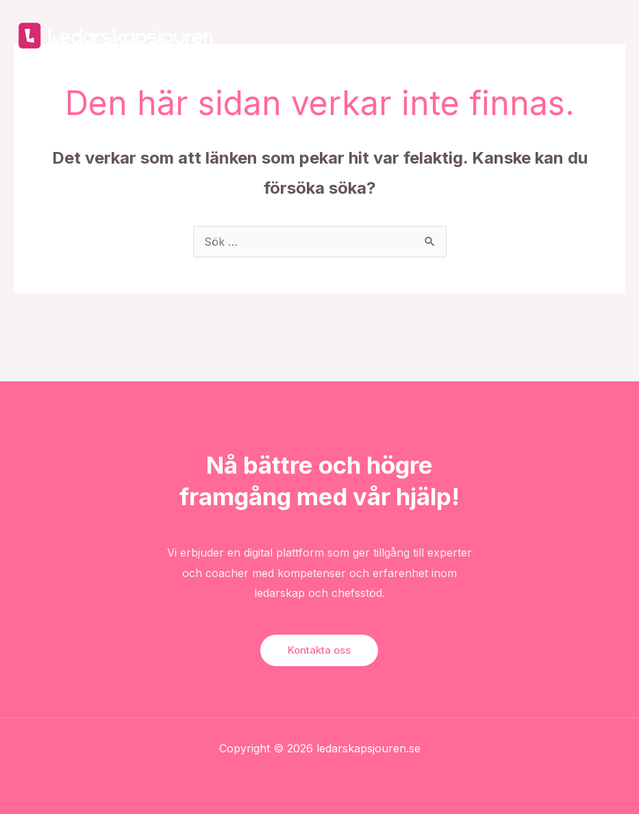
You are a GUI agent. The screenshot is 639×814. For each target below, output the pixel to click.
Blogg (458, 35)
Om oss (512, 35)
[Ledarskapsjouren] (116, 34)
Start (295, 35)
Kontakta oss (583, 35)
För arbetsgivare (368, 35)
